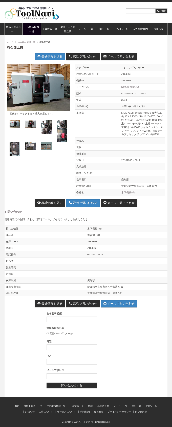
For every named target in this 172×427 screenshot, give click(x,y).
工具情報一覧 (49, 29)
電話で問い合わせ (83, 56)
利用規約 (85, 412)
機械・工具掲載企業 (67, 29)
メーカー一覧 (85, 29)
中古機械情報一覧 (31, 29)
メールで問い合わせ (119, 56)
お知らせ (158, 29)
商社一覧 (104, 29)
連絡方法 (55, 327)
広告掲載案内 (140, 29)
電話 (49, 341)
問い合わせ (141, 412)
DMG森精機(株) (130, 86)
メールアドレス (55, 370)
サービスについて (66, 412)
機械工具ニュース (13, 29)
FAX (49, 355)
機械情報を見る (49, 56)
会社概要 (98, 412)
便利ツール (122, 29)
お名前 (54, 313)
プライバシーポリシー (119, 412)
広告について (46, 412)
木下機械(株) (128, 192)
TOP (17, 406)
